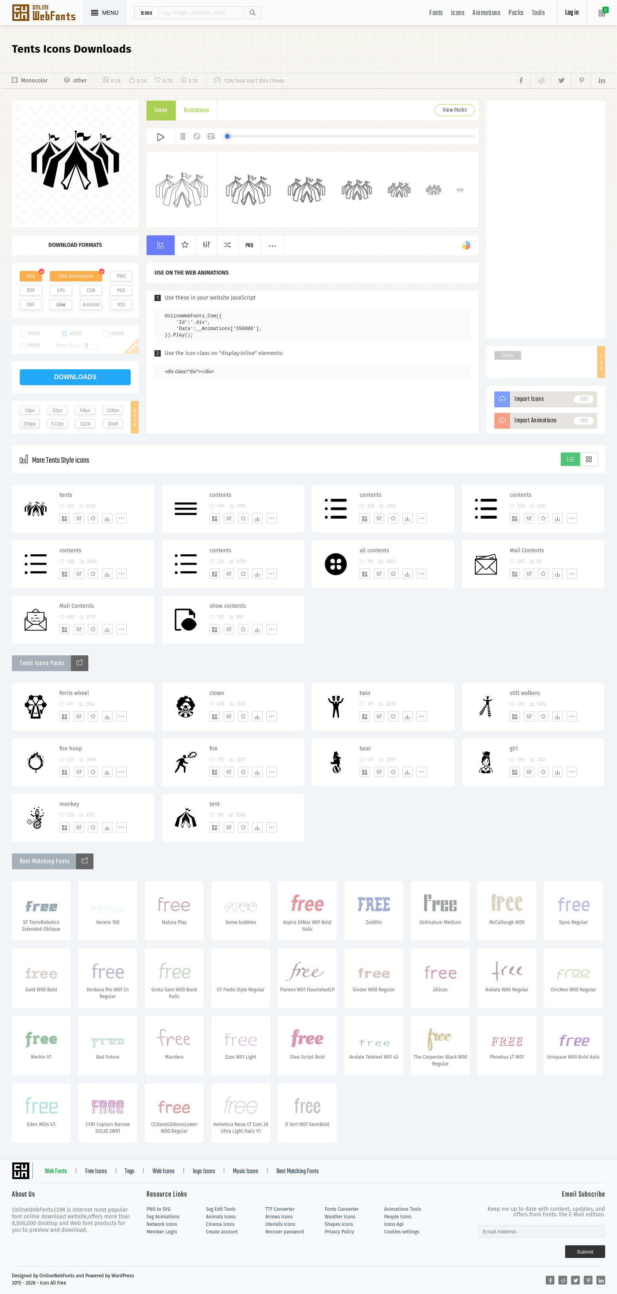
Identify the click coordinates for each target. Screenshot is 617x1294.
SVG (31, 276)
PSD (121, 290)
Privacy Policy (339, 1232)
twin (365, 693)
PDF (31, 290)
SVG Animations (76, 276)
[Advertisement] (545, 219)
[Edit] (79, 518)
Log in (572, 13)
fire (213, 748)
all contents (374, 550)
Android (91, 304)
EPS (61, 290)
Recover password (284, 1232)
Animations (486, 13)
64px (85, 410)
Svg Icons (47, 13)
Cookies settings (401, 1232)
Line (61, 304)
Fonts (436, 13)
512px (57, 424)
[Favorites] (93, 518)
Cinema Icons (220, 1224)
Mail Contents (527, 550)
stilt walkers (525, 693)
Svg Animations (163, 1217)
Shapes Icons (339, 1224)
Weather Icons (340, 1217)
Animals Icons (221, 1217)
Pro (249, 245)
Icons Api (394, 1224)
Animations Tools (402, 1209)
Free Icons (96, 1171)
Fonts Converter (341, 1209)
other (80, 80)
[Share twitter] (560, 81)
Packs (516, 13)
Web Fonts (56, 1171)
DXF (31, 304)
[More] (121, 518)
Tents (507, 355)
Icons (458, 13)
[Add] (64, 518)
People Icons (397, 1217)
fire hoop (70, 748)
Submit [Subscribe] (585, 1252)
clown (216, 693)
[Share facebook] (523, 81)
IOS (121, 304)
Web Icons (163, 1171)
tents (65, 495)
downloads (75, 377)
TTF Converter (280, 1209)
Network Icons (162, 1224)
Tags (129, 1171)
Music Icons (245, 1171)
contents (220, 495)
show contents (227, 606)
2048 (113, 424)
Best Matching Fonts (297, 1171)
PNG (121, 276)
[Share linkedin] (598, 81)
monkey (69, 804)
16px (30, 410)
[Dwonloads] (107, 518)
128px (113, 410)
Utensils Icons (280, 1224)
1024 (85, 424)
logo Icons (204, 1171)
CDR (91, 290)
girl (514, 748)
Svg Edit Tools (221, 1209)
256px (29, 424)
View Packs (455, 110)
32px (57, 410)
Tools (538, 13)
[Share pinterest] (581, 81)
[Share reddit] (540, 81)
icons (146, 13)
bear (365, 748)
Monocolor (34, 80)
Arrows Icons (279, 1217)
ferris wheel (74, 693)
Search (252, 13)
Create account (222, 1232)
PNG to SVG (159, 1209)
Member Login (162, 1232)
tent (214, 804)
